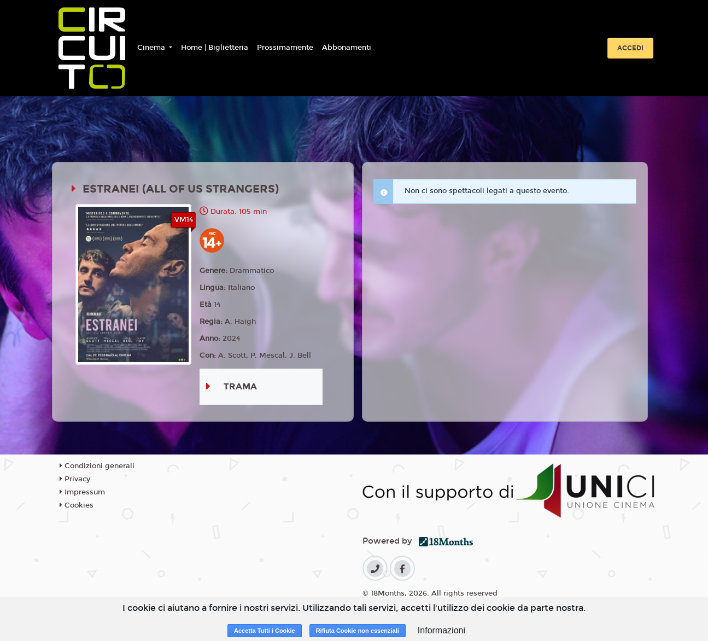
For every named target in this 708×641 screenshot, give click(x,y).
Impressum (82, 492)
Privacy (75, 479)
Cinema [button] (152, 47)
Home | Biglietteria (214, 47)
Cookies (76, 505)
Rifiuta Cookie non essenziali (357, 630)
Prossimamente (285, 47)
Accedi (630, 48)
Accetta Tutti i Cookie (264, 630)
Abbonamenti (346, 47)
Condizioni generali (97, 466)
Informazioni (441, 630)
